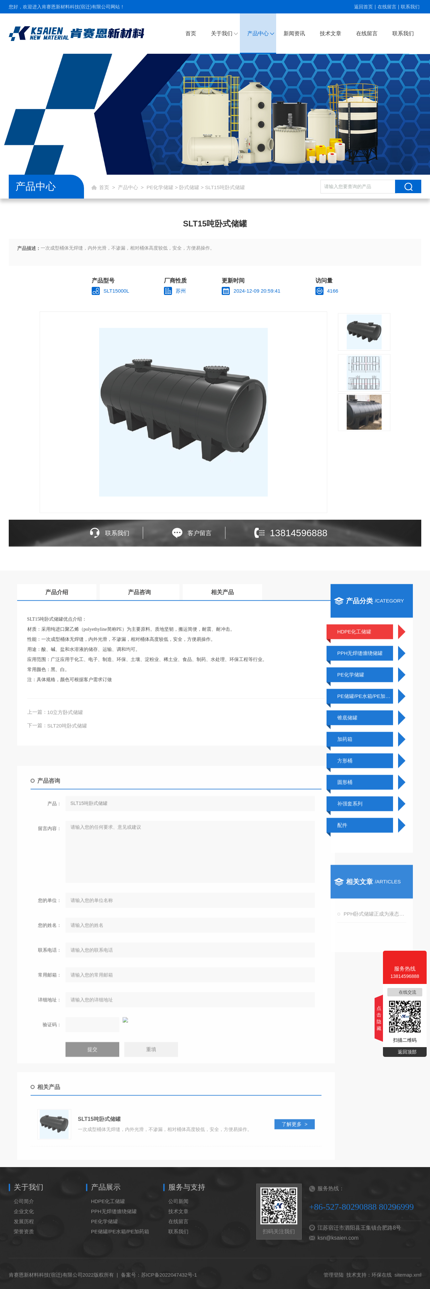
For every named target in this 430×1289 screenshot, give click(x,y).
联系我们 (410, 6)
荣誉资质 (24, 1250)
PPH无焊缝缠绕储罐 (114, 1230)
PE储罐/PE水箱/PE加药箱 (120, 1250)
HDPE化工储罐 (108, 1219)
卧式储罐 (189, 187)
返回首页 (363, 6)
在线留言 (387, 6)
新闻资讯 (294, 33)
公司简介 (24, 1219)
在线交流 (407, 992)
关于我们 (221, 33)
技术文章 (330, 33)
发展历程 (24, 1240)
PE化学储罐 (159, 187)
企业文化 (24, 1230)
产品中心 (258, 33)
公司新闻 (178, 1219)
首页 (190, 33)
